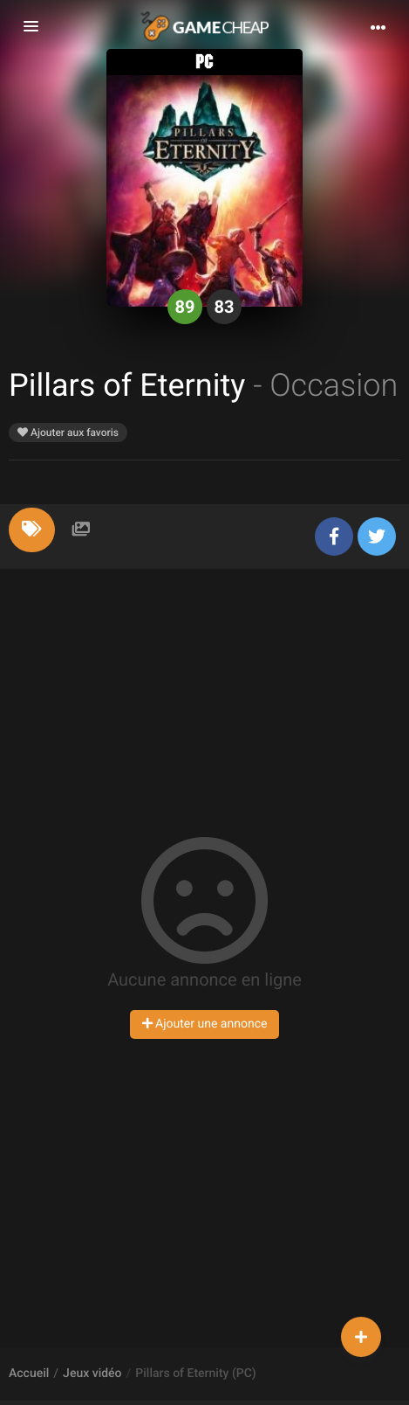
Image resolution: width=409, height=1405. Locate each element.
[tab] (32, 530)
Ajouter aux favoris (68, 432)
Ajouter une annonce (205, 1024)
